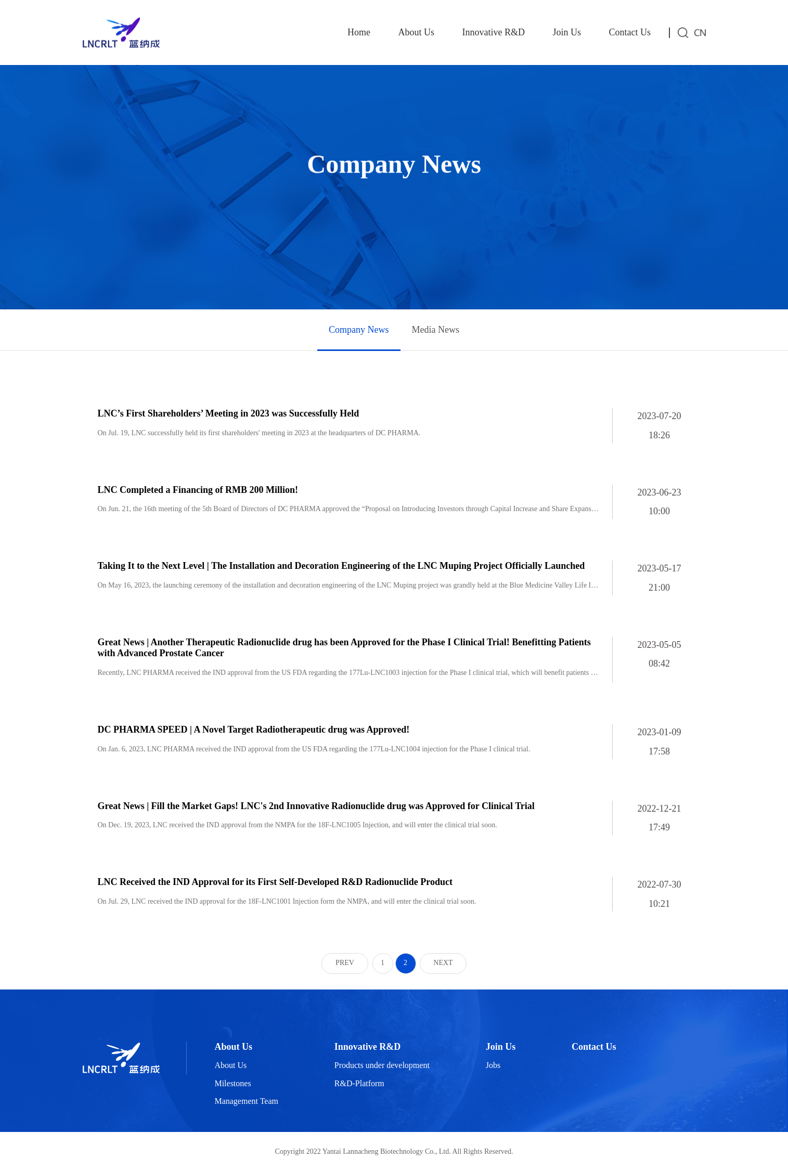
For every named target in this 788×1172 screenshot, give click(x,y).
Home (358, 32)
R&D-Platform (359, 1083)
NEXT (443, 963)
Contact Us (630, 32)
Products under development (382, 1065)
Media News (435, 329)
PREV (344, 963)
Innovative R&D (493, 32)
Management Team (246, 1101)
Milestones (232, 1083)
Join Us (566, 32)
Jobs (493, 1065)
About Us (416, 32)
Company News (359, 329)
